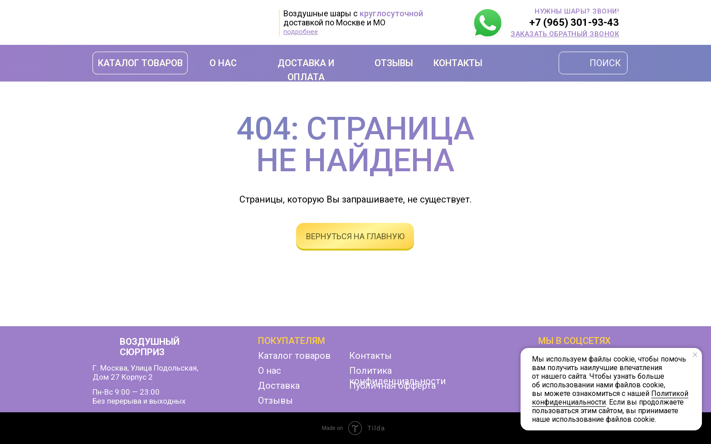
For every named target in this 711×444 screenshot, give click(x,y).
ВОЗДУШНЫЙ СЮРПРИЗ (150, 346)
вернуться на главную (355, 236)
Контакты (370, 355)
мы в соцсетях (574, 340)
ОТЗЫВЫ (394, 63)
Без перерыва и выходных (139, 400)
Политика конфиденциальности (397, 375)
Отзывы (275, 400)
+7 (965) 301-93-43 (574, 22)
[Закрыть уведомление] (695, 354)
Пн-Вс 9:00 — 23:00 (126, 391)
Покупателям (291, 340)
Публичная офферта (392, 385)
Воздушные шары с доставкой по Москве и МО (353, 18)
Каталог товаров (294, 355)
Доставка (279, 385)
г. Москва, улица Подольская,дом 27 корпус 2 (145, 372)
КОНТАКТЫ (457, 63)
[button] (565, 34)
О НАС (223, 63)
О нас (269, 370)
